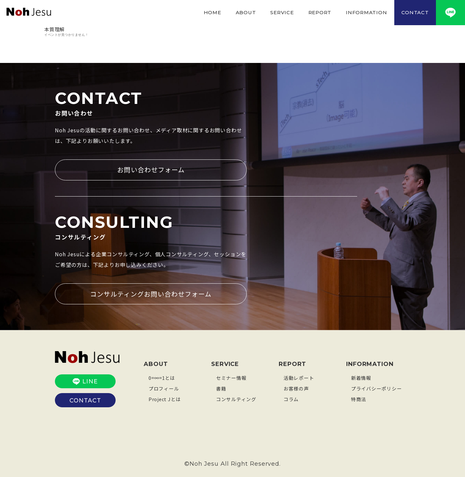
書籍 (221, 388)
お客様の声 (296, 388)
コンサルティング (236, 398)
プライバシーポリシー (376, 388)
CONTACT (415, 12)
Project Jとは (165, 398)
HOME (212, 12)
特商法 (358, 398)
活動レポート (299, 377)
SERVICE (282, 12)
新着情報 (361, 377)
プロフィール (164, 388)
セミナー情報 (231, 377)
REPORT (320, 12)
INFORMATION (366, 12)
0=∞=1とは (162, 377)
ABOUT (246, 12)
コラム (291, 398)
